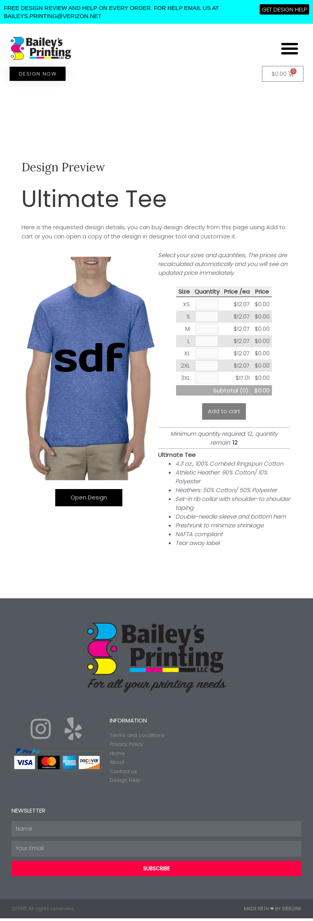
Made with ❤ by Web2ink (272, 911)
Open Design (89, 497)
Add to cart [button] (224, 414)
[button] (289, 48)
